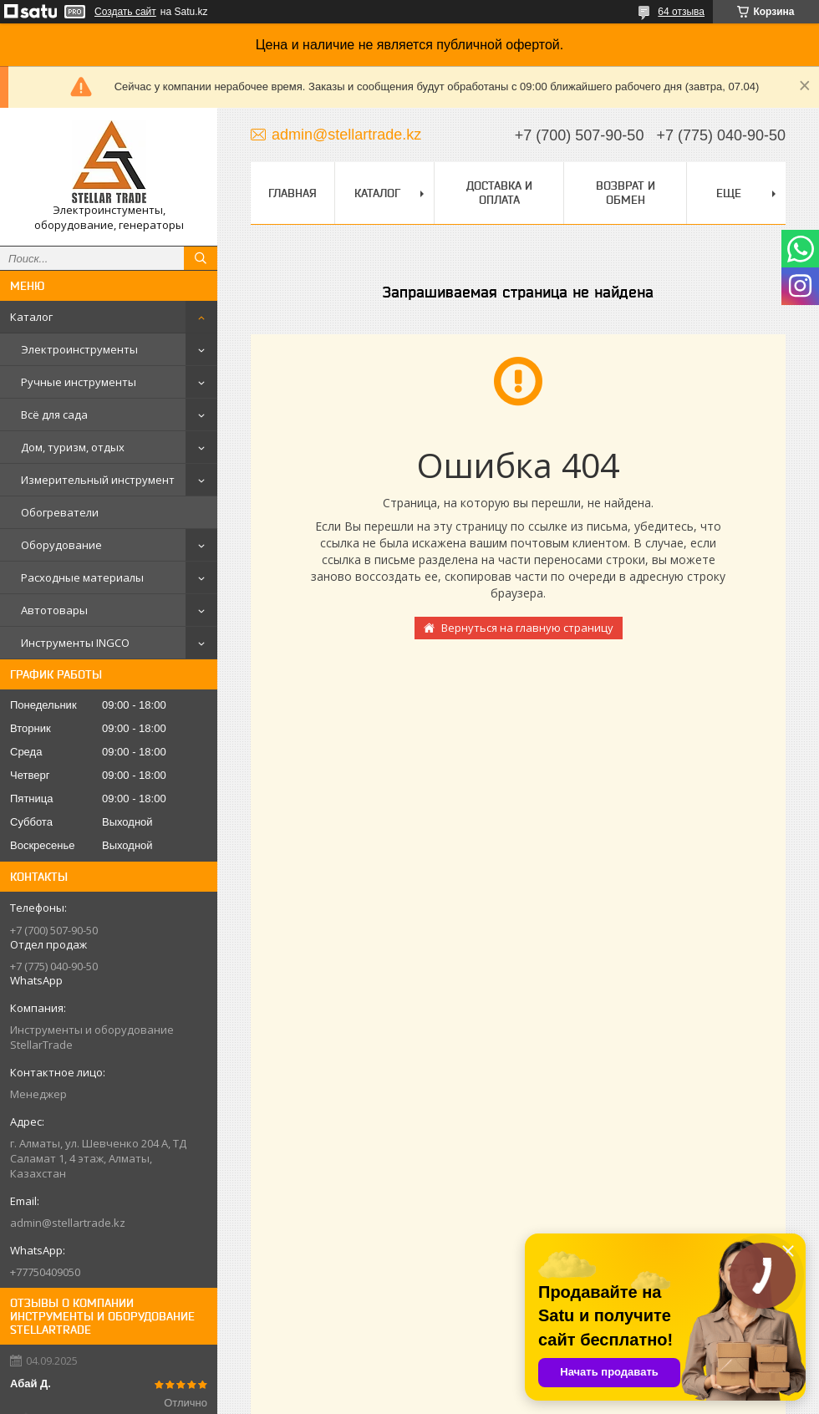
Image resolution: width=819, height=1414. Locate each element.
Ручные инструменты (78, 381)
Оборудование (61, 544)
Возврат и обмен (625, 192)
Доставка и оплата (499, 192)
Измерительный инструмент (98, 479)
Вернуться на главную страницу (527, 627)
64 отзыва (681, 12)
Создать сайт (125, 12)
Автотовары (54, 610)
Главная (292, 193)
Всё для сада (54, 414)
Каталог (31, 316)
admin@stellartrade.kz (67, 1222)
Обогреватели (60, 512)
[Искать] (200, 258)
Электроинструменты (79, 349)
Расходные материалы (82, 577)
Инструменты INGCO (75, 642)
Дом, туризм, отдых (73, 447)
